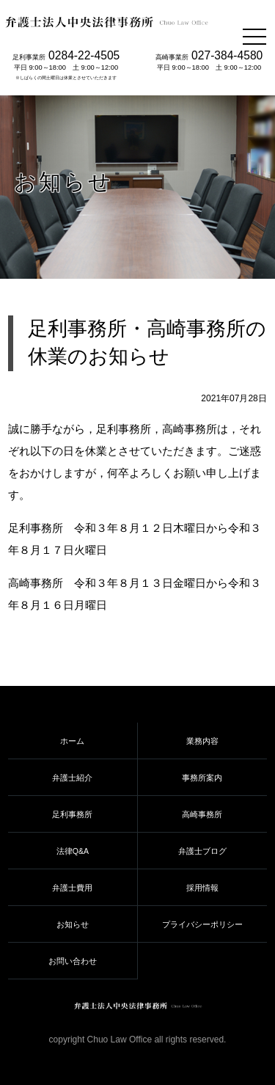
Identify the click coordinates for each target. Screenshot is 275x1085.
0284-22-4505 (84, 55)
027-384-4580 (227, 55)
